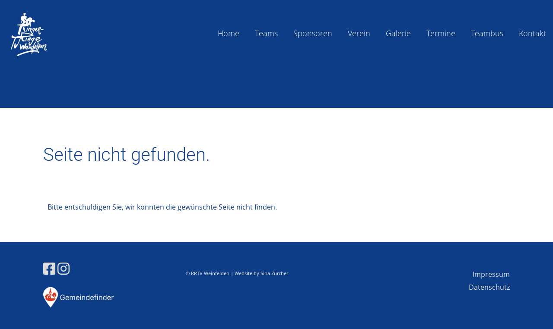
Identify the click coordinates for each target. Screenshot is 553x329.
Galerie (398, 33)
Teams (266, 33)
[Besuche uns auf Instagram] (63, 268)
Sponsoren (312, 33)
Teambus (487, 33)
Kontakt (532, 33)
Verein (359, 33)
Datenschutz (489, 287)
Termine (440, 33)
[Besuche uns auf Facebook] (49, 268)
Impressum (491, 274)
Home (228, 33)
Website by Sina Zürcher (261, 273)
